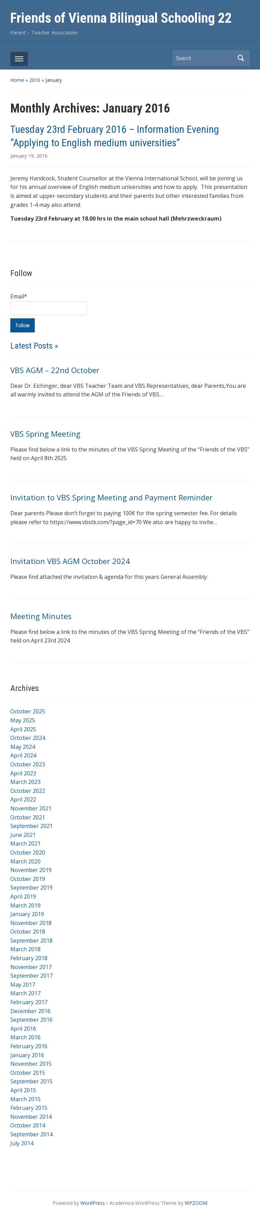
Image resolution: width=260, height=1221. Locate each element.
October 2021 (27, 817)
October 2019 (27, 879)
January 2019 (27, 914)
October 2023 (27, 764)
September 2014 (31, 1134)
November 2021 (31, 808)
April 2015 (23, 1090)
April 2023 (23, 773)
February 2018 (28, 958)
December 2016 (30, 1011)
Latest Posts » (34, 346)
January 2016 (27, 1055)
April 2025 (23, 729)
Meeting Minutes (41, 616)
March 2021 (25, 843)
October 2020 (27, 852)
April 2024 (23, 755)
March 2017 (25, 993)
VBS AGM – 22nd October (54, 370)
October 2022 (27, 791)
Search (241, 58)
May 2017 (22, 984)
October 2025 (27, 711)
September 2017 (31, 975)
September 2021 (31, 826)
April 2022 (23, 799)
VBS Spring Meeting (45, 433)
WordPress (92, 1203)
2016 (34, 80)
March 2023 (25, 782)
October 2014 (27, 1125)
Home (17, 80)
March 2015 (25, 1099)
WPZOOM (196, 1203)
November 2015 (31, 1064)
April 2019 (23, 896)
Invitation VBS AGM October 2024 (70, 561)
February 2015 (28, 1108)
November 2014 (31, 1117)
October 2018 (27, 931)
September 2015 (31, 1081)
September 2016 (31, 1019)
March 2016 (25, 1037)
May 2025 (22, 720)
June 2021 (23, 835)
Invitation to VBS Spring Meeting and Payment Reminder (111, 497)
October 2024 (27, 738)
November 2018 (31, 923)
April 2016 (23, 1028)
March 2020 (25, 861)
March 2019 (25, 905)
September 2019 (31, 887)
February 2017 (28, 1002)
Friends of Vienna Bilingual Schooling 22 (121, 18)
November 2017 (31, 967)
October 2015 (27, 1072)
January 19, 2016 (28, 155)
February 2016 (28, 1046)
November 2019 (31, 870)
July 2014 (21, 1143)
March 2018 (25, 949)
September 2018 (31, 940)
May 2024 (22, 747)
